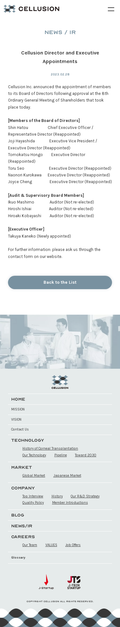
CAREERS (23, 536)
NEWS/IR (21, 526)
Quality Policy (33, 503)
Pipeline (60, 455)
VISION (16, 419)
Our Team (29, 545)
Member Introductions (70, 503)
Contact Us (20, 429)
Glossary (18, 557)
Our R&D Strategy (85, 496)
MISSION (18, 409)
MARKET (21, 467)
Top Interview (32, 496)
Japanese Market (67, 476)
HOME (18, 399)
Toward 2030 (85, 455)
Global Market (33, 476)
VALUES (51, 545)
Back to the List (60, 282)
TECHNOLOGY (27, 440)
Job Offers (73, 545)
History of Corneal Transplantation (50, 448)
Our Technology (34, 455)
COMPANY (23, 488)
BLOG (17, 515)
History (57, 496)
